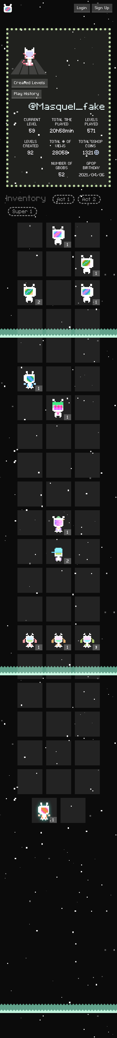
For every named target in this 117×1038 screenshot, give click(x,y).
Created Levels (29, 82)
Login (82, 7)
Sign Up (102, 7)
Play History (26, 93)
